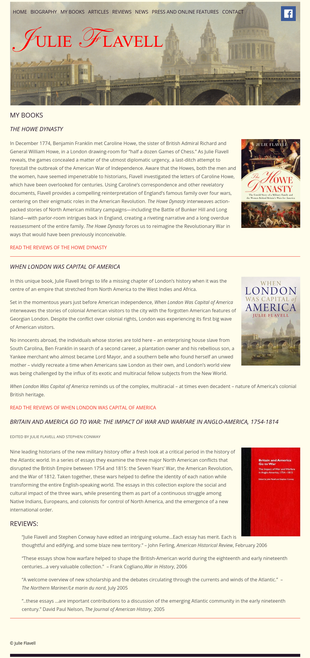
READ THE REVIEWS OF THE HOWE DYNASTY (58, 247)
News (141, 12)
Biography (43, 12)
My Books (72, 12)
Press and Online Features (185, 12)
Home (20, 12)
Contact (232, 12)
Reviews (121, 12)
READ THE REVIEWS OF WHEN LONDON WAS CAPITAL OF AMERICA (83, 407)
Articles (98, 12)
